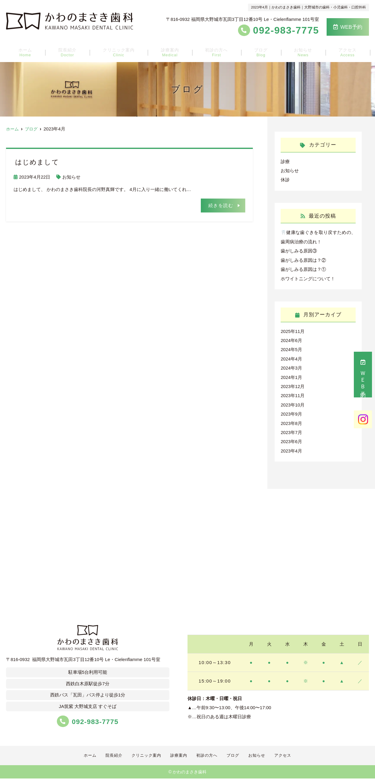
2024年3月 (291, 366)
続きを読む (220, 205)
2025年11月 (293, 330)
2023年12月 (293, 384)
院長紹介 (73, 51)
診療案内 (171, 51)
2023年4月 (291, 448)
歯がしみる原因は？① (303, 268)
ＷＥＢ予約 (363, 374)
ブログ (258, 51)
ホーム (33, 51)
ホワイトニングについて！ (308, 277)
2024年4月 (291, 357)
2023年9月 (291, 411)
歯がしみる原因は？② (303, 259)
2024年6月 (291, 339)
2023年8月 (291, 420)
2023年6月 (291, 439)
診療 (285, 161)
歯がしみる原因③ (299, 250)
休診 (285, 179)
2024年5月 (291, 348)
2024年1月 (291, 375)
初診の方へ (216, 51)
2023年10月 (293, 402)
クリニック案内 (122, 51)
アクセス (338, 51)
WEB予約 (347, 27)
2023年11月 (293, 393)
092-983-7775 (87, 718)
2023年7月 (291, 430)
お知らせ (297, 51)
